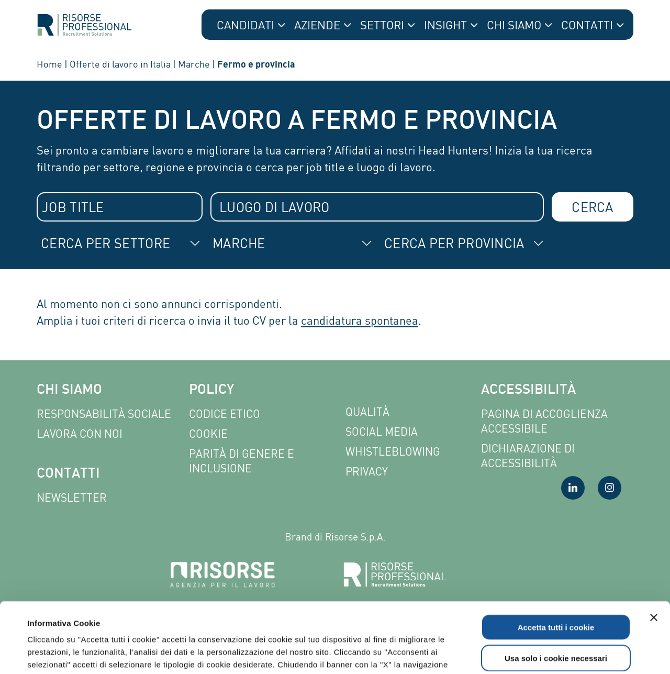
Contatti (68, 474)
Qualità (367, 411)
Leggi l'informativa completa (273, 610)
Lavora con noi (79, 433)
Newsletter (72, 497)
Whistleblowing (392, 451)
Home (49, 64)
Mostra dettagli (446, 653)
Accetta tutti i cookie (556, 561)
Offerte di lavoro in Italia (120, 64)
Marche (194, 64)
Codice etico (224, 414)
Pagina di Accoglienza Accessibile (544, 421)
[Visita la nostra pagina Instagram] (609, 488)
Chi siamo (69, 390)
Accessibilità (528, 390)
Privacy (366, 471)
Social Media (381, 431)
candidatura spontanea (359, 320)
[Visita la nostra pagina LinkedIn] (573, 488)
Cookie (208, 433)
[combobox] (120, 207)
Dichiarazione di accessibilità (528, 456)
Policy (211, 390)
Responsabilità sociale (104, 414)
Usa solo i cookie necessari (556, 592)
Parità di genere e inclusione (241, 461)
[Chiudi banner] (653, 551)
